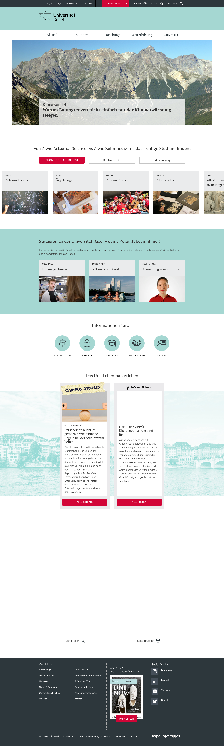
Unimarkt (43, 681)
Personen (171, 4)
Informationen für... (114, 3)
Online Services (46, 675)
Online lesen (126, 719)
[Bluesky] (160, 701)
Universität (172, 35)
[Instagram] (162, 671)
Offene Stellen (81, 669)
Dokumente (89, 3)
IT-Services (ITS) (82, 681)
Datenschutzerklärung (88, 736)
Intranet (78, 698)
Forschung (111, 35)
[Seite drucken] (148, 641)
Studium (82, 35)
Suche (153, 4)
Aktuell (52, 35)
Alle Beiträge (85, 502)
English (50, 3)
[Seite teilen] (75, 641)
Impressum (68, 736)
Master (162, 160)
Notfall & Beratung (48, 687)
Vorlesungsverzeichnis (86, 693)
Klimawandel (112, 110)
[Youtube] (160, 691)
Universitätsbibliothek (49, 693)
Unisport (43, 698)
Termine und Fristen (84, 687)
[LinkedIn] (161, 681)
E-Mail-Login (45, 669)
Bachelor (112, 160)
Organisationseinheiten (69, 3)
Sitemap (107, 736)
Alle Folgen (139, 502)
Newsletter (121, 736)
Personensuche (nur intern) (88, 675)
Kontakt (134, 736)
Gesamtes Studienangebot (62, 160)
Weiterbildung (141, 35)
